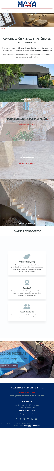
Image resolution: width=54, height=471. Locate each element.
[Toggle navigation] (3, 10)
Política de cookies (7, 423)
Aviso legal (18, 423)
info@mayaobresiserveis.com (27, 395)
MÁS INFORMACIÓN (27, 124)
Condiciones (27, 423)
